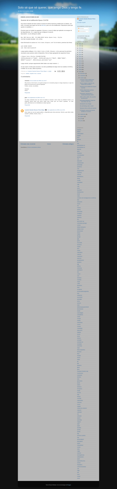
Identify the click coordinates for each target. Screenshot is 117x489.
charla (78, 316)
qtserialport (80, 441)
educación (79, 201)
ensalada (79, 344)
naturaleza (79, 252)
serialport (79, 213)
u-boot (78, 273)
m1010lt (79, 398)
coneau (79, 326)
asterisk (79, 174)
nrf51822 (79, 416)
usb (78, 468)
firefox (78, 233)
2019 (80, 48)
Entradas (81, 28)
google (79, 236)
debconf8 (79, 160)
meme (78, 250)
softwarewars (80, 457)
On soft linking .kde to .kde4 (87, 106)
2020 (80, 46)
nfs (78, 414)
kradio (78, 390)
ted (78, 272)
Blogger (69, 485)
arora (78, 301)
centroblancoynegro (82, 223)
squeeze (79, 215)
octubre (82, 77)
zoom (78, 478)
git (77, 361)
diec (78, 199)
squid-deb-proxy (81, 460)
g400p (78, 235)
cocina (78, 324)
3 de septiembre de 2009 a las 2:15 (36, 97)
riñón (78, 449)
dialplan (79, 332)
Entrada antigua (68, 144)
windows (79, 277)
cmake (78, 180)
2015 (80, 56)
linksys (79, 396)
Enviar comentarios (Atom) (34, 147)
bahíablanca (80, 176)
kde (78, 143)
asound (79, 303)
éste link (43, 25)
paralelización (80, 260)
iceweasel (79, 375)
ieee (78, 379)
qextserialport (80, 439)
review (78, 447)
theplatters (79, 464)
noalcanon (79, 256)
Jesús (78, 281)
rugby (78, 451)
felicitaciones (80, 192)
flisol (78, 353)
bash (78, 305)
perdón (79, 429)
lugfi (78, 184)
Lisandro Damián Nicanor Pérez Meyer (35, 110)
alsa (78, 293)
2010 (80, 67)
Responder (27, 92)
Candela (79, 279)
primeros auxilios (81, 435)
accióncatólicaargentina (83, 291)
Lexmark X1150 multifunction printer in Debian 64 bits (87, 80)
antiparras (79, 295)
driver (78, 336)
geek (78, 151)
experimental (80, 162)
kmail (78, 194)
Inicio (49, 144)
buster (78, 310)
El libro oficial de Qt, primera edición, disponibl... (87, 90)
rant (78, 168)
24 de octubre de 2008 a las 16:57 (38, 80)
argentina (79, 172)
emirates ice (80, 342)
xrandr (78, 476)
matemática (80, 400)
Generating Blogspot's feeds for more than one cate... (87, 101)
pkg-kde (79, 149)
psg (78, 437)
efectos (79, 338)
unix (78, 275)
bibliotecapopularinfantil (83, 307)
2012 (80, 63)
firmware (79, 351)
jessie (78, 382)
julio (81, 118)
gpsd (78, 367)
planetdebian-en (81, 147)
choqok (79, 318)
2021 (80, 43)
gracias (79, 157)
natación (79, 410)
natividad (79, 412)
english (79, 135)
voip (78, 186)
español (32, 73)
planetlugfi (79, 164)
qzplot (78, 443)
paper (78, 425)
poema (79, 209)
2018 (80, 50)
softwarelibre (80, 133)
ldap (78, 394)
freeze (78, 357)
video (78, 196)
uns (78, 159)
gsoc (78, 369)
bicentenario (80, 309)
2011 (80, 65)
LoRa (78, 283)
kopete (79, 246)
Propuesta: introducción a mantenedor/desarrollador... (87, 94)
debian (27, 73)
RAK (78, 287)
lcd (78, 205)
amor (78, 188)
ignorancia (79, 381)
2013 (80, 61)
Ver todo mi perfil (81, 22)
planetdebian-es (81, 145)
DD (78, 219)
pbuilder (79, 427)
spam (78, 458)
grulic (78, 240)
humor (78, 203)
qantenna (79, 166)
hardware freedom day (82, 371)
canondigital (80, 312)
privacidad (79, 211)
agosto (82, 116)
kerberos (79, 386)
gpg (78, 238)
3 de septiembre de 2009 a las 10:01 (56, 110)
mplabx (79, 406)
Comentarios (82, 31)
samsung (79, 268)
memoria (79, 402)
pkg (78, 433)
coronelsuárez (80, 155)
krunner (79, 392)
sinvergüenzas (80, 455)
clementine (79, 322)
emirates (79, 340)
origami (79, 421)
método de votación (82, 408)
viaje (78, 470)
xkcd (78, 474)
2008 (80, 71)
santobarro (79, 270)
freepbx (79, 355)
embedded (79, 182)
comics (79, 225)
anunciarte (79, 297)
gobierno (79, 365)
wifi (78, 472)
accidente (79, 289)
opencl (78, 418)
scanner (39, 73)
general (79, 139)
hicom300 (79, 242)
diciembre (82, 73)
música (79, 207)
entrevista (79, 345)
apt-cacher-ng (80, 221)
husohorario (80, 373)
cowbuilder (79, 328)
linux (35, 73)
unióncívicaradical (81, 466)
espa (78, 347)
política (79, 266)
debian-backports (81, 227)
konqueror (79, 388)
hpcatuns (79, 244)
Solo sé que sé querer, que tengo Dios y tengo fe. (50, 7)
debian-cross (80, 229)
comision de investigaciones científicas (86, 197)
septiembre (83, 114)
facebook (79, 190)
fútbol (78, 359)
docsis (78, 334)
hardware (79, 153)
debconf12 (79, 330)
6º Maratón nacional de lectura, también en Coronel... (87, 111)
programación (80, 170)
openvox (79, 258)
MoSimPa (79, 285)
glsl (78, 363)
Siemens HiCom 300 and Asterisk (88, 108)
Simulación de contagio (85, 103)
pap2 (78, 423)
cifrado (79, 320)
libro (78, 248)
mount (78, 404)
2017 (80, 52)
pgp (78, 264)
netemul (79, 254)
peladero (79, 262)
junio (81, 120)
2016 (80, 54)
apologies (79, 299)
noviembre (83, 75)
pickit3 (78, 431)
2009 (80, 69)
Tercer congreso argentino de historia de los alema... (87, 83)
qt (77, 141)
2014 (80, 58)
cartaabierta (80, 314)
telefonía (79, 217)
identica (79, 377)
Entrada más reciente (28, 144)
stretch (79, 462)
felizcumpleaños (81, 349)
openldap (79, 420)
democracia (80, 231)
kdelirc (78, 384)
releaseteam (80, 445)
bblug (78, 178)
